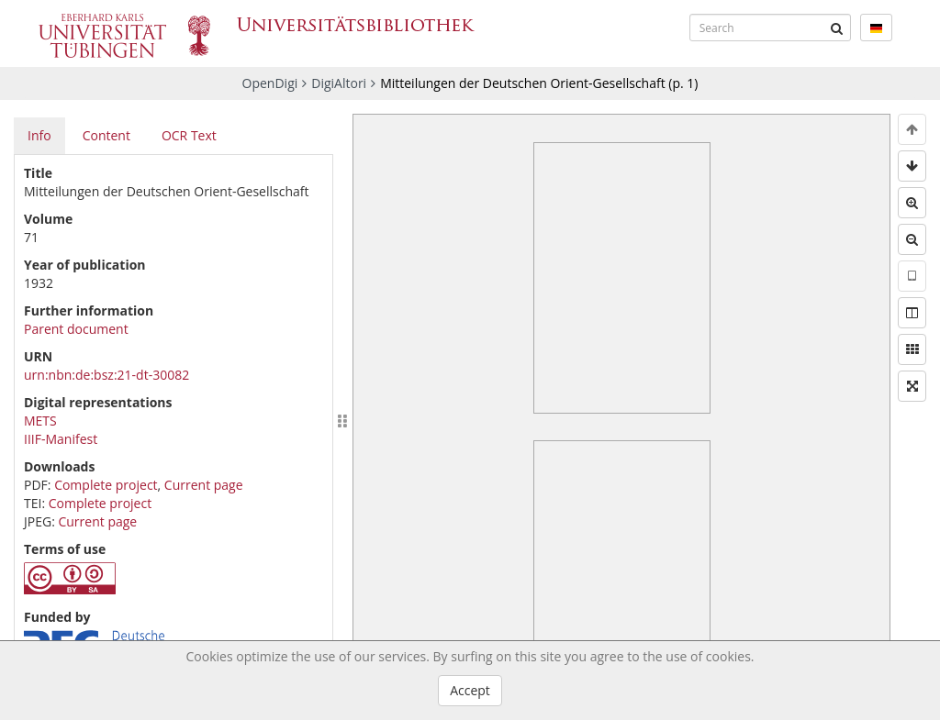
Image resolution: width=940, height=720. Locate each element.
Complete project (105, 484)
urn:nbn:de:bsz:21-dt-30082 (106, 374)
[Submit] (837, 27)
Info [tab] (39, 135)
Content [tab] (106, 135)
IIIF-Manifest (60, 439)
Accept (470, 690)
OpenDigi (270, 83)
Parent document (76, 329)
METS (40, 420)
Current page (203, 484)
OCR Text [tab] (189, 135)
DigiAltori (338, 83)
